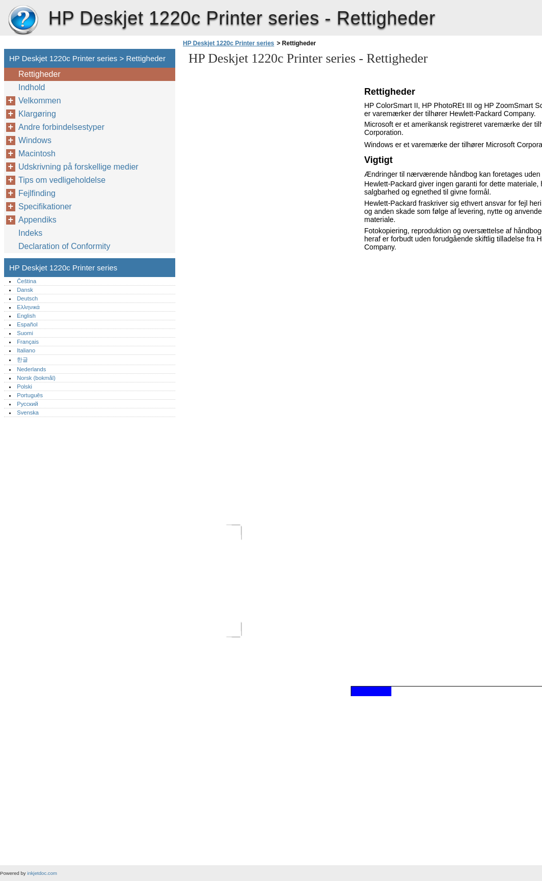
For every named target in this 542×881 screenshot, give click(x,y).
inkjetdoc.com (42, 873)
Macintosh (37, 153)
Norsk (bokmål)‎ (36, 378)
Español (27, 324)
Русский (27, 404)
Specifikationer (45, 206)
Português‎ (30, 395)
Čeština (26, 281)
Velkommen (39, 100)
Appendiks (37, 219)
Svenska (28, 412)
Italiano (26, 350)
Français (28, 342)
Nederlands (31, 369)
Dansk (25, 290)
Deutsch (27, 298)
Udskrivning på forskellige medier (78, 166)
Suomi (25, 333)
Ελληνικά (28, 307)
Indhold (31, 87)
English (26, 316)
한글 (22, 359)
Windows (34, 140)
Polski (24, 386)
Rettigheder (39, 74)
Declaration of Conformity (64, 246)
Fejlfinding (37, 193)
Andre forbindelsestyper (61, 127)
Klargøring (37, 113)
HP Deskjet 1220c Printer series (23, 20)
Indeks (30, 233)
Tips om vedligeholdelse (61, 180)
